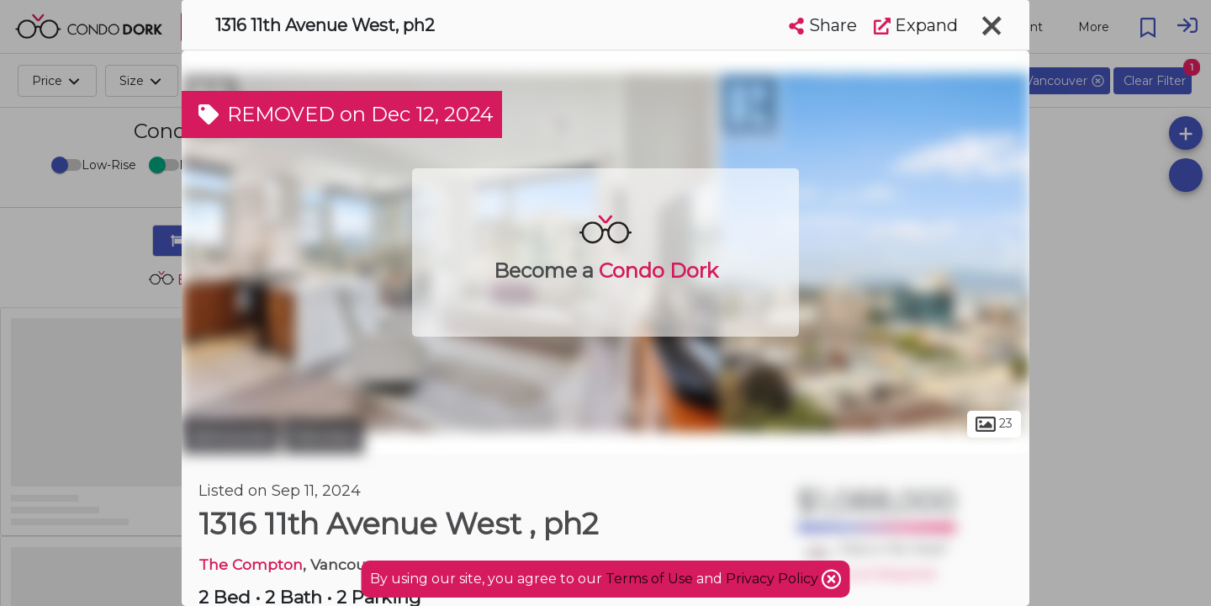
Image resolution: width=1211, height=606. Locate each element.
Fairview (324, 436)
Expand (916, 25)
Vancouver (230, 436)
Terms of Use (649, 579)
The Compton (250, 564)
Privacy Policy (774, 579)
